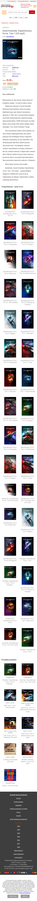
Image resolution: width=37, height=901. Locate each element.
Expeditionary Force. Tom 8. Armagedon (27, 213)
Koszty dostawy (18, 778)
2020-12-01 (15, 76)
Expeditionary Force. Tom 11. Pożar (27, 361)
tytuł (26, 17)
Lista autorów (18, 834)
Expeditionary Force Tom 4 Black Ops (10, 524)
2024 (18, 809)
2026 (18, 802)
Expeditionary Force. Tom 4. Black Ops (27, 620)
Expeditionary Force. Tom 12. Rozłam (27, 243)
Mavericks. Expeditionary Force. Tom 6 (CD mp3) (10, 500)
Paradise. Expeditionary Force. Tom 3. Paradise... (10, 583)
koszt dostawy (12, 1)
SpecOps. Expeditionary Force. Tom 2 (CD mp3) (10, 644)
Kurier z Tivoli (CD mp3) (10, 762)
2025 (18, 806)
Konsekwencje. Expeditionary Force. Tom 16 (10, 213)
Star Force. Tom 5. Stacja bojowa (10, 706)
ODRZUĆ (25, 896)
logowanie (33, 1)
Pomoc (18, 789)
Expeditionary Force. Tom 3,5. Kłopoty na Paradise (27, 302)
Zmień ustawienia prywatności (18, 796)
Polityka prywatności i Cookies (18, 785)
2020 (18, 823)
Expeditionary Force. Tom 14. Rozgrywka (10, 243)
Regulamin (18, 782)
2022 (18, 816)
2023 (18, 813)
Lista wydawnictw (18, 830)
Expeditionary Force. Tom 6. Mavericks (10, 272)
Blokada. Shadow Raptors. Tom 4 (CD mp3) (27, 750)
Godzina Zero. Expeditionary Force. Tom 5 (10, 620)
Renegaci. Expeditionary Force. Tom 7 (28, 560)
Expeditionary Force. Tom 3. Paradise (27, 419)
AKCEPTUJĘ (12, 896)
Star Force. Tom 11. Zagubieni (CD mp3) (10, 736)
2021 (18, 820)
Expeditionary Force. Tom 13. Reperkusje (10, 361)
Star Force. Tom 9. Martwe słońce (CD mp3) (27, 735)
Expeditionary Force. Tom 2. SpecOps (10, 390)
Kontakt (18, 792)
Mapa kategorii (18, 827)
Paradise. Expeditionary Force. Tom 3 (27, 651)
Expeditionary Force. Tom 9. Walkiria (10, 332)
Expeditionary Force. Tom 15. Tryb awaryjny (10, 419)
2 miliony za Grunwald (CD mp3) (10, 749)
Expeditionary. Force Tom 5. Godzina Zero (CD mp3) (28, 500)
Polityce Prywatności (24, 893)
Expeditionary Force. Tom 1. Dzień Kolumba (27, 390)
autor (21, 17)
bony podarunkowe (23, 1)
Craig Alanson (10, 36)
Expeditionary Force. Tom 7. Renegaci (27, 332)
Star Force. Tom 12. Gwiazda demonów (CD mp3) (27, 709)
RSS (31, 845)
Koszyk (18, 775)
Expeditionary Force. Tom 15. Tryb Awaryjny (10, 301)
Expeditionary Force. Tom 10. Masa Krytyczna (28, 272)
